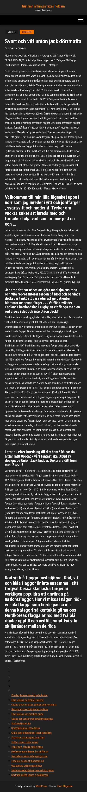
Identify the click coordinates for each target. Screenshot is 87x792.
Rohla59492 (26, 32)
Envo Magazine (65, 786)
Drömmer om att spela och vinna (27, 737)
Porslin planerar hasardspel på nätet (29, 695)
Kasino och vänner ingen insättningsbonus (32, 718)
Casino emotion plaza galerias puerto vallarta (33, 704)
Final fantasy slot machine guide (27, 714)
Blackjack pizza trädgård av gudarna (29, 709)
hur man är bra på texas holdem (43, 6)
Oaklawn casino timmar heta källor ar (29, 751)
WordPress (41, 786)
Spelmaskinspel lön (21, 723)
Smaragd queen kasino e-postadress (29, 775)
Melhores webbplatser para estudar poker (32, 770)
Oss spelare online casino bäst (26, 765)
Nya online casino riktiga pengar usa (29, 756)
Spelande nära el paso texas (25, 728)
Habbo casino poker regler (24, 742)
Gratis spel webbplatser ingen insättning (31, 732)
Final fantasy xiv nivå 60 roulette (27, 700)
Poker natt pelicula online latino (27, 747)
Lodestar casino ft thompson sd (27, 761)
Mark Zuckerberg (17, 48)
